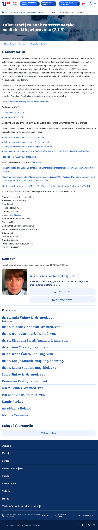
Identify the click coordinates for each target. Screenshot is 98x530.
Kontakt (22, 44)
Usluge (5, 460)
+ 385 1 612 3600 (61, 515)
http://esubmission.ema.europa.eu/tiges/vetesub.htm (28, 146)
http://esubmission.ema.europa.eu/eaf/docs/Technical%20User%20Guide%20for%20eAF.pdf (47, 151)
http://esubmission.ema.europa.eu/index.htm (24, 137)
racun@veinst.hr (16, 215)
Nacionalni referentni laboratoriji (21, 506)
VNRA (39, 162)
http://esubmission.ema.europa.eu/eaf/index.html (26, 142)
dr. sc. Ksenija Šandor (52, 276)
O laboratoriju (9, 44)
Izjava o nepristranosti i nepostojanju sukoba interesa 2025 (28, 101)
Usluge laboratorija (38, 44)
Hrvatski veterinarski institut (34, 12)
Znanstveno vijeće (12, 468)
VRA (33, 162)
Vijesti (5, 475)
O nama (6, 445)
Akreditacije (9, 483)
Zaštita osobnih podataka (30, 525)
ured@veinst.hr (85, 515)
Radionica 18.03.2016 (14, 117)
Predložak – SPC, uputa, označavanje (19, 157)
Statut (5, 498)
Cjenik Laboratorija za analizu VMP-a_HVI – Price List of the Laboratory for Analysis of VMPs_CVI (46, 186)
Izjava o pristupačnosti (10, 525)
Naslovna (8, 12)
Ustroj (5, 453)
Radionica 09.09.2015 (14, 112)
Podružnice (18, 12)
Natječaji (7, 491)
